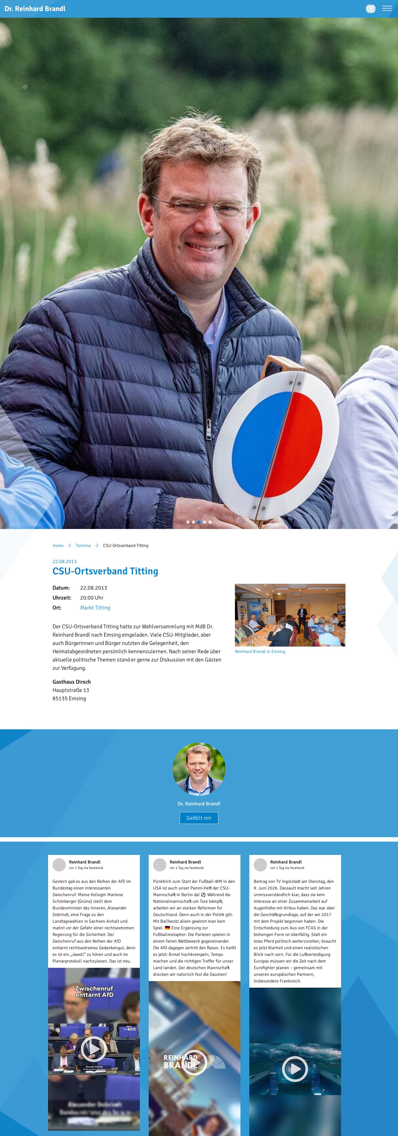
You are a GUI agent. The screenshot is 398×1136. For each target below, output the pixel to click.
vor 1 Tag (76, 868)
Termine (83, 545)
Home (58, 545)
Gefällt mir (199, 818)
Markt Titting (95, 607)
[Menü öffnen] (387, 9)
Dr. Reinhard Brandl (199, 804)
